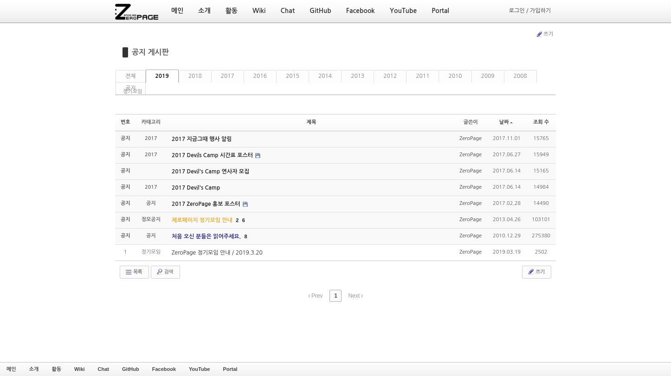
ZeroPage (470, 138)
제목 (311, 122)
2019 (162, 76)
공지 (130, 88)
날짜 (506, 122)
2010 (455, 76)
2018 (195, 76)
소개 (34, 369)
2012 (390, 76)
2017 (227, 76)
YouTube (199, 369)
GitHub (130, 369)
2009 (488, 76)
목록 (133, 272)
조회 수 (541, 122)
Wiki (79, 369)
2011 (422, 76)
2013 (357, 76)
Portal (230, 369)
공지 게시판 (150, 52)
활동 (56, 369)
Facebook (164, 369)
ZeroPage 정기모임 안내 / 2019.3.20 (217, 252)
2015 (292, 76)
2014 (325, 76)
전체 (130, 76)
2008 (520, 76)
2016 (260, 76)
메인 (11, 369)
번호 (125, 122)
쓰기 (544, 34)
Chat (103, 369)
